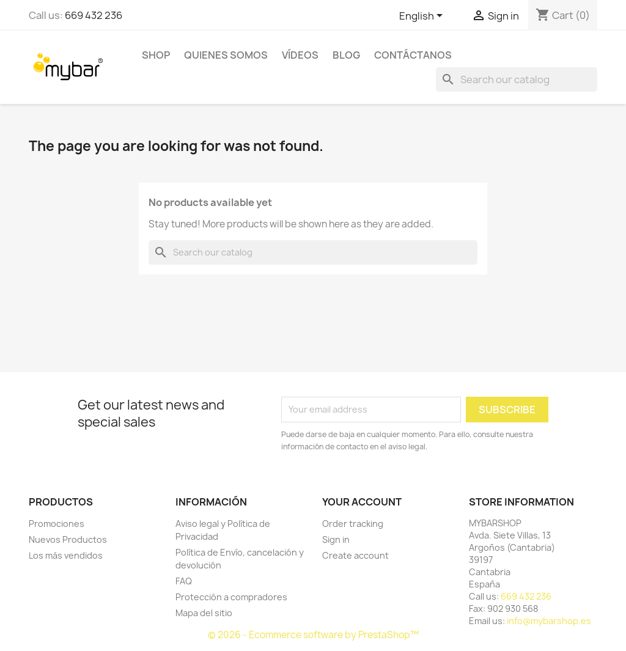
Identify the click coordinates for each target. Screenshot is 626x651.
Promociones (56, 523)
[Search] (516, 79)
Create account (355, 555)
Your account (362, 502)
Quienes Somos (226, 55)
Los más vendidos (66, 555)
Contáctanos (413, 55)
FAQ (183, 581)
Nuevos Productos (68, 539)
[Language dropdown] (423, 16)
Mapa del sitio (203, 613)
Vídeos (300, 55)
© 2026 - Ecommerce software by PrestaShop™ (313, 634)
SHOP (156, 55)
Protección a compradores (231, 597)
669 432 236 (93, 15)
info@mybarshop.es (549, 621)
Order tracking (352, 523)
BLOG (346, 55)
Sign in (336, 539)
